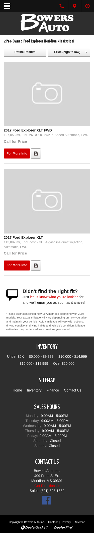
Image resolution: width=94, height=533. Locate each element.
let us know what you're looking (54, 297)
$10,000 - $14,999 (72, 356)
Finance (52, 390)
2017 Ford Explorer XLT (23, 238)
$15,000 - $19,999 (34, 364)
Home (17, 390)
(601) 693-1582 (52, 491)
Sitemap (80, 522)
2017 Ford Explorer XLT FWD (28, 130)
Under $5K (15, 356)
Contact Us (72, 390)
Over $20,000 (63, 364)
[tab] (74, 6)
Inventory (34, 390)
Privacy (66, 522)
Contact (53, 522)
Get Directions (45, 486)
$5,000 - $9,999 (41, 356)
